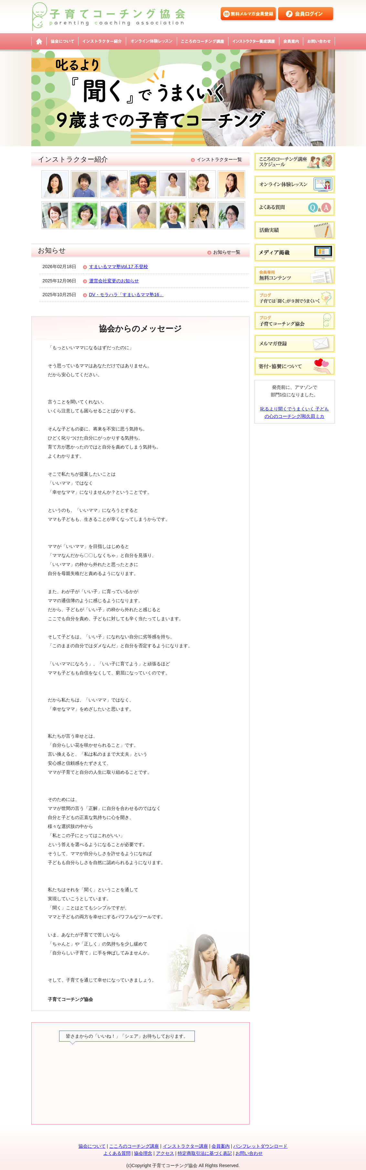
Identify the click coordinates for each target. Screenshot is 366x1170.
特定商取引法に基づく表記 (205, 1153)
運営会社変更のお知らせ (114, 280)
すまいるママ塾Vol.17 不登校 (118, 266)
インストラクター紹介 (102, 41)
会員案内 (291, 41)
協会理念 (143, 1153)
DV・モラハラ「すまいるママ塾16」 (126, 294)
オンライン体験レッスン (151, 41)
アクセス (165, 1153)
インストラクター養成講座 (253, 41)
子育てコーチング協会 (39, 41)
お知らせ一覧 (226, 252)
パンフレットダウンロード (260, 1146)
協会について (62, 41)
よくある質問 (117, 1153)
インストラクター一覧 (219, 159)
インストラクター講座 (185, 1146)
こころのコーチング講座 (202, 41)
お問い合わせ (319, 41)
